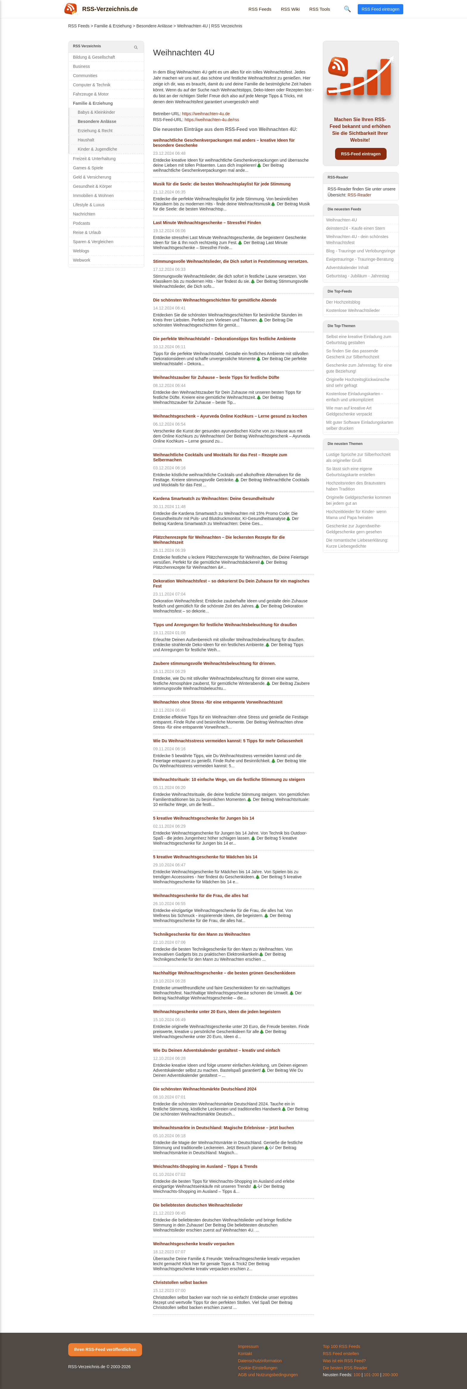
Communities (85, 75)
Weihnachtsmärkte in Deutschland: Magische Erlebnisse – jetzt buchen (223, 1127)
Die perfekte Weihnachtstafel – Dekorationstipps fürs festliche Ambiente (224, 338)
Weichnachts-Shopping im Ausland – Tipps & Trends (205, 1166)
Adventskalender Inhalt (347, 267)
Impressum (248, 1346)
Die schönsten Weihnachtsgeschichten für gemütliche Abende (215, 300)
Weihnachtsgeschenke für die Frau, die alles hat (200, 895)
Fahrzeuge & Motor (91, 94)
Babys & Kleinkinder (96, 112)
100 (357, 1374)
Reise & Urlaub (87, 232)
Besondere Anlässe (154, 26)
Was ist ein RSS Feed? (344, 1360)
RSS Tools (319, 9)
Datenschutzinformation (260, 1360)
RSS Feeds (259, 9)
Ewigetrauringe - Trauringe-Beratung (359, 259)
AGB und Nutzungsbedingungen (268, 1374)
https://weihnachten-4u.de (206, 113)
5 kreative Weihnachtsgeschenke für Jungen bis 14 (203, 818)
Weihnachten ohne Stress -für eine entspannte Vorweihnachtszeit (217, 702)
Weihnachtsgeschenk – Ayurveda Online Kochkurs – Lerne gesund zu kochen (230, 416)
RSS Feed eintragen (380, 9)
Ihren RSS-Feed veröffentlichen (105, 1349)
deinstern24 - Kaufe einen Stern (355, 228)
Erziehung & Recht (95, 130)
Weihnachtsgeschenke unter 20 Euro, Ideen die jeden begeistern (217, 1011)
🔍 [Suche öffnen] (347, 9)
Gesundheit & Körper (92, 186)
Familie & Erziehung (113, 26)
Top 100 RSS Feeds (341, 1346)
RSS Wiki (290, 9)
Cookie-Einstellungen (257, 1367)
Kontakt (245, 1353)
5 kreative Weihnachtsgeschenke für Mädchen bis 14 (205, 856)
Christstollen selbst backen (180, 1282)
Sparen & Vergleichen (93, 241)
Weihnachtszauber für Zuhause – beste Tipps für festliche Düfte (216, 377)
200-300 (390, 1374)
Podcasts (81, 223)
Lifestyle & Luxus (89, 204)
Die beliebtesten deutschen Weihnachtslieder (198, 1205)
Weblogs (81, 251)
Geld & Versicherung (92, 177)
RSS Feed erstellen (341, 1353)
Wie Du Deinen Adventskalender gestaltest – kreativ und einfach (216, 1050)
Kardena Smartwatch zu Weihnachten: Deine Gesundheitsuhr (213, 498)
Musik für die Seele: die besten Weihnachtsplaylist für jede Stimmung (222, 184)
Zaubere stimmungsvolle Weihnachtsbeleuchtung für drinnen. (214, 663)
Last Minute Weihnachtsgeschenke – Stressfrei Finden (207, 222)
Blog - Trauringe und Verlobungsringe (360, 251)
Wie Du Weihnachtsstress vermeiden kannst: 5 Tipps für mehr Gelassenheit (228, 740)
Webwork (81, 260)
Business (81, 66)
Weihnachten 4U (341, 220)
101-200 (371, 1374)
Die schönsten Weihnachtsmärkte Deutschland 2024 (204, 1089)
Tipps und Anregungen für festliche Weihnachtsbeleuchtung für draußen (225, 624)
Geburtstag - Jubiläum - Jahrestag (357, 276)
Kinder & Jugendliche (97, 149)
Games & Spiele (88, 167)
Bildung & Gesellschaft (94, 57)
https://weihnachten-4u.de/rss (212, 119)
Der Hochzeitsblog (343, 302)
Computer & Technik (91, 84)
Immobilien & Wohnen (93, 195)
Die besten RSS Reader (345, 1367)
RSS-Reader (359, 195)
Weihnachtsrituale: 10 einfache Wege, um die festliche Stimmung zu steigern (229, 779)
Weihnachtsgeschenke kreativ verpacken (193, 1243)
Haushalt (86, 140)
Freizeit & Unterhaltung (94, 158)
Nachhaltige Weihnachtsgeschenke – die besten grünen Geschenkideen (224, 973)
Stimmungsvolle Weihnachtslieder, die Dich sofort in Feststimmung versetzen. (230, 261)
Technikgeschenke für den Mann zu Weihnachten (201, 934)
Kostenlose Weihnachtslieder (353, 310)
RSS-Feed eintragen (361, 153)
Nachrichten (84, 214)
